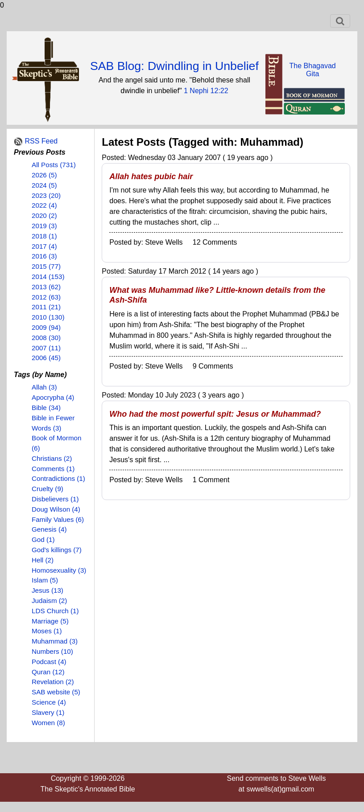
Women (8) (48, 722)
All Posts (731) (54, 164)
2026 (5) (44, 175)
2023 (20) (46, 195)
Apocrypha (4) (53, 397)
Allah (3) (44, 387)
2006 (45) (46, 357)
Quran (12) (48, 672)
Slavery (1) (48, 712)
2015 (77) (46, 266)
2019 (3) (44, 226)
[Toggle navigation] (340, 21)
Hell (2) (43, 560)
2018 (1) (44, 236)
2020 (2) (44, 215)
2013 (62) (46, 287)
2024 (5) (44, 185)
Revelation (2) (53, 681)
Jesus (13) (47, 590)
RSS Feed (41, 141)
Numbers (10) (52, 651)
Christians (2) (52, 458)
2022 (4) (44, 205)
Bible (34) (46, 407)
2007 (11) (46, 348)
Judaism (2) (49, 600)
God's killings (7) (57, 550)
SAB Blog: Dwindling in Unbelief (174, 66)
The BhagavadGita (313, 70)
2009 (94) (46, 327)
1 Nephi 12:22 (206, 90)
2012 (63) (46, 297)
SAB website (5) (56, 692)
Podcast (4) (49, 661)
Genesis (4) (49, 529)
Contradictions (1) (58, 478)
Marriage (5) (50, 621)
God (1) (43, 539)
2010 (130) (48, 317)
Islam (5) (45, 580)
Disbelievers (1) (55, 499)
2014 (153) (48, 276)
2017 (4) (44, 246)
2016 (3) (44, 256)
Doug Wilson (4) (56, 509)
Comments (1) (53, 468)
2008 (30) (46, 337)
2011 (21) (46, 307)
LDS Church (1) (55, 611)
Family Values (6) (58, 519)
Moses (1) (47, 631)
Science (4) (49, 702)
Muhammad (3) (55, 641)
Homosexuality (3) (59, 570)
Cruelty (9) (47, 488)
